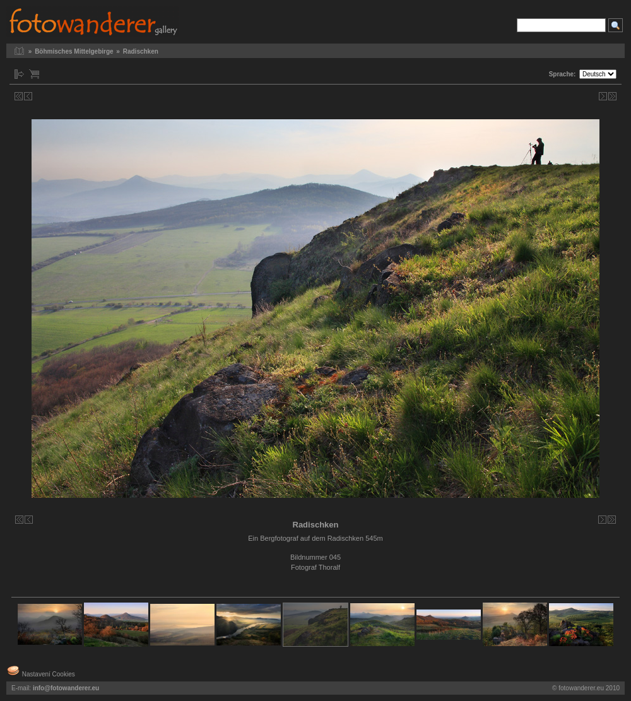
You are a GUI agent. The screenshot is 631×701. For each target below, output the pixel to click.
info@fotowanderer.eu (66, 688)
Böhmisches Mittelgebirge (74, 51)
